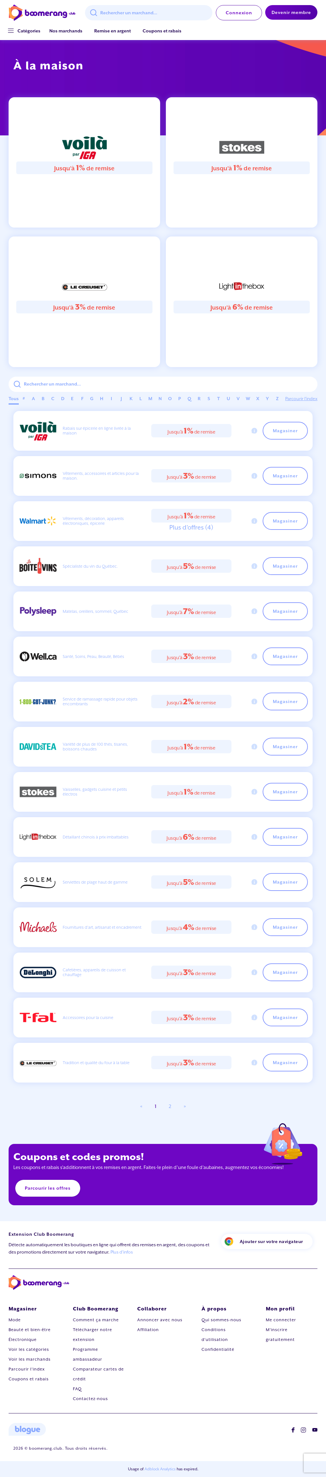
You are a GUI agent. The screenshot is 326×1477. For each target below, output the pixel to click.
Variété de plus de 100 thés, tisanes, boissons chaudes (95, 747)
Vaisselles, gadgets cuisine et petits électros (95, 792)
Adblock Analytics (160, 1469)
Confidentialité (218, 1349)
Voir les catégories (29, 1349)
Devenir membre (291, 12)
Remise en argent (112, 31)
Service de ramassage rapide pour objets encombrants (100, 701)
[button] (29, 31)
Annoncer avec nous (159, 1320)
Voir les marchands (30, 1359)
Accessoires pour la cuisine (88, 1017)
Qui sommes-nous (221, 1320)
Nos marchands (65, 31)
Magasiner (285, 431)
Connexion (239, 13)
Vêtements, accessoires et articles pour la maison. (101, 476)
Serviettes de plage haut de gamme (95, 882)
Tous (14, 398)
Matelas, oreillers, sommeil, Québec (95, 611)
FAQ (77, 1389)
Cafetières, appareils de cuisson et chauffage (94, 972)
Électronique (23, 1339)
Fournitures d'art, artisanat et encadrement (102, 927)
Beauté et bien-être (30, 1329)
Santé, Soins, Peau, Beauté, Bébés (93, 656)
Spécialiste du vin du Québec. (90, 566)
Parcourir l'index (301, 398)
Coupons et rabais (162, 31)
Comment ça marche (96, 1320)
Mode (15, 1320)
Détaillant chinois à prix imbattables (96, 837)
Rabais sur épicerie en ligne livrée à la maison (97, 431)
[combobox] (148, 12)
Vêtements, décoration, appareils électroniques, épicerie (93, 521)
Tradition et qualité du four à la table (96, 1062)
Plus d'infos (121, 1252)
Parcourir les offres (48, 1188)
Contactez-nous (90, 1398)
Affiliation (148, 1329)
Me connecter (281, 1320)
